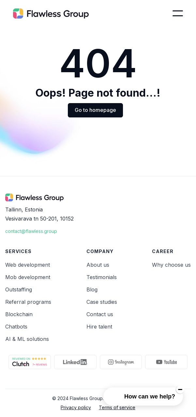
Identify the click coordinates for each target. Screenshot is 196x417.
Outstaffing (18, 289)
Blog (92, 289)
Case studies (101, 302)
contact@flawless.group (31, 231)
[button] (178, 13)
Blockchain (19, 314)
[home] (51, 13)
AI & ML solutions (27, 339)
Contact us (99, 314)
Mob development (27, 277)
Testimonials (101, 277)
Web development (27, 265)
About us (97, 265)
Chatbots (16, 327)
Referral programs (28, 302)
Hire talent (99, 327)
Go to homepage (95, 110)
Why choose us (171, 265)
